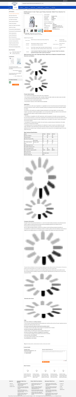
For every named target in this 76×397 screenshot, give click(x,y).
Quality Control (40, 7)
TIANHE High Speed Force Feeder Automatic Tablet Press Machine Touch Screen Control (54, 376)
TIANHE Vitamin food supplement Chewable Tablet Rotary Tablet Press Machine (37, 393)
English (66, 0)
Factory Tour (33, 7)
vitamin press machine (46, 343)
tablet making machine (29, 343)
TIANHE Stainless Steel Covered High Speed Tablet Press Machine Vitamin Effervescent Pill (52, 394)
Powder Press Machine (12, 23)
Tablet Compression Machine (13, 21)
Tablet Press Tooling (12, 27)
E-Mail (61, 386)
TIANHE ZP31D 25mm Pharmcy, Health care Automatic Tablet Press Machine (27, 376)
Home (10, 7)
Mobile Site (62, 389)
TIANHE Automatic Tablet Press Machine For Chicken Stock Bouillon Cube (23, 394)
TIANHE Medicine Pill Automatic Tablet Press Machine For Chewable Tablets (23, 384)
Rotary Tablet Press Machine (13, 17)
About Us (26, 7)
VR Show (21, 7)
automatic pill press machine (38, 343)
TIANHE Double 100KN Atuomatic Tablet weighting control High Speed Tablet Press (51, 384)
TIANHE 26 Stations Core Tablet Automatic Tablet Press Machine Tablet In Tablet (36, 376)
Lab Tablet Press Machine (13, 19)
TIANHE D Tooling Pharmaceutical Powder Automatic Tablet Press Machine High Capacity (63, 376)
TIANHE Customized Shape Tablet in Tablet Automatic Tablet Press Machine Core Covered (45, 376)
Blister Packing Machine (13, 37)
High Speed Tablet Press (13, 15)
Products (15, 7)
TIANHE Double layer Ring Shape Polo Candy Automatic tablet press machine (23, 387)
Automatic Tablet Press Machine (20, 9)
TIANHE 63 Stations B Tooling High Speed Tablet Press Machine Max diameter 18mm (51, 387)
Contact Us (47, 7)
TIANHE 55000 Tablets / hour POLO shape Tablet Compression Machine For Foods (23, 391)
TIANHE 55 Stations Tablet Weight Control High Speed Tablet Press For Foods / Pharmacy (51, 391)
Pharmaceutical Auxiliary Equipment (14, 29)
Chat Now (53, 7)
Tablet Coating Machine (12, 33)
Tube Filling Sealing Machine (13, 44)
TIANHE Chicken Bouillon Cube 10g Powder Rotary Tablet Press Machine (37, 390)
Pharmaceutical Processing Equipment (15, 31)
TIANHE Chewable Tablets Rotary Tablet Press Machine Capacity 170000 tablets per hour (36, 387)
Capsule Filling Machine (13, 35)
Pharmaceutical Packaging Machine (14, 46)
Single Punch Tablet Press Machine (14, 25)
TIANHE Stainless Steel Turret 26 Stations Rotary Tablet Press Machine (36, 384)
